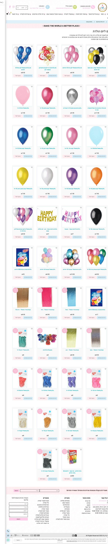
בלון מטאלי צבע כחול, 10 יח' (17, 148)
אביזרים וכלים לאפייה (36, 515)
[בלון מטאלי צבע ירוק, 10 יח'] (41, 146)
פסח (96, 14)
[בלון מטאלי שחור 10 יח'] (41, 469)
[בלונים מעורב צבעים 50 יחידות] (90, 307)
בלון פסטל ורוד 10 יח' (17, 108)
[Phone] (2, 531)
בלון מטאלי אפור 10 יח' (66, 431)
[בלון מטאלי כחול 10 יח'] (41, 388)
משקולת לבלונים (41, 350)
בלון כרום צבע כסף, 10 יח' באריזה (66, 108)
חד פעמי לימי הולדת (37, 523)
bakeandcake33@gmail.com (96, 505)
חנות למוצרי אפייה (37, 501)
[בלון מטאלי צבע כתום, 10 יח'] (90, 186)
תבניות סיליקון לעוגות (36, 517)
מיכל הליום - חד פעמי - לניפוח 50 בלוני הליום (66, 472)
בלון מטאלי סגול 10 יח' (66, 390)
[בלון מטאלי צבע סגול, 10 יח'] (66, 186)
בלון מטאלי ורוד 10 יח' (91, 390)
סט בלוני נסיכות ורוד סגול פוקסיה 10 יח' (91, 109)
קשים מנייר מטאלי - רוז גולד (17, 310)
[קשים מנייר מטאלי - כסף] (90, 347)
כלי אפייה (61, 515)
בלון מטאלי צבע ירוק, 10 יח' (41, 148)
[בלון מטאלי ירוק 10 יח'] (17, 348)
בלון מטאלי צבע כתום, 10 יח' (90, 189)
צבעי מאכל (60, 517)
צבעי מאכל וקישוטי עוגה (47, 14)
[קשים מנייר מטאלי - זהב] (66, 347)
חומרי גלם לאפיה (75, 14)
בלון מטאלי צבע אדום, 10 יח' (41, 108)
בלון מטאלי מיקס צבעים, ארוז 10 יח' (90, 269)
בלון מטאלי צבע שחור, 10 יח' (91, 229)
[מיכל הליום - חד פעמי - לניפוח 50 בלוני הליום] (66, 464)
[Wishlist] (4, 14)
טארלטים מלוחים (38, 507)
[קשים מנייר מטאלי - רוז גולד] (17, 307)
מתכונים (81, 511)
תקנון (82, 505)
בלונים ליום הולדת (97, 31)
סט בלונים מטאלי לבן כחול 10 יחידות (17, 69)
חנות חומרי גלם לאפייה (57, 519)
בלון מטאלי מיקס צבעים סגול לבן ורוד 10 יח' (17, 230)
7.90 (42, 113)
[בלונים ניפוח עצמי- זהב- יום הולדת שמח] (41, 225)
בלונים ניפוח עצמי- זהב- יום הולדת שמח (41, 230)
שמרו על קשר (100, 498)
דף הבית (103, 14)
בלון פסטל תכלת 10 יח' (91, 148)
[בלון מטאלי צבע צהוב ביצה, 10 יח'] (17, 186)
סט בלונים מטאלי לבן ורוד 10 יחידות (66, 68)
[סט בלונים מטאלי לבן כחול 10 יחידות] (17, 65)
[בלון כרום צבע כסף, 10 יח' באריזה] (66, 105)
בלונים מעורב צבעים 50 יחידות (91, 310)
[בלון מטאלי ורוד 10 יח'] (90, 388)
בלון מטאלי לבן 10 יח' (17, 431)
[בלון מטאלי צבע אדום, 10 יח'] (41, 105)
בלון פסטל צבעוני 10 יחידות (41, 269)
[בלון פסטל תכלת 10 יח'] (90, 146)
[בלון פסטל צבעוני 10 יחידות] (41, 267)
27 (67, 234)
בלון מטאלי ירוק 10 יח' (17, 350)
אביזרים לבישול (87, 14)
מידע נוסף (81, 509)
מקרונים (61, 509)
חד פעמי (8, 14)
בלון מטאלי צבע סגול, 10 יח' (66, 189)
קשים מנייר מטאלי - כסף (91, 350)
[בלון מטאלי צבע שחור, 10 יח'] (90, 226)
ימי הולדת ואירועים (32, 14)
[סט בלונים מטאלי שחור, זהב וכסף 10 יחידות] (90, 65)
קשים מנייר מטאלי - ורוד (41, 310)
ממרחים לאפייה (38, 513)
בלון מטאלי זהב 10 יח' (42, 431)
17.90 (91, 113)
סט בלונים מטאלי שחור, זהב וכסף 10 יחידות (91, 69)
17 (91, 315)
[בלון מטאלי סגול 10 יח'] (65, 388)
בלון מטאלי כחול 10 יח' (42, 390)
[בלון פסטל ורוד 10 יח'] (16, 106)
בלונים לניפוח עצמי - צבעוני (66, 229)
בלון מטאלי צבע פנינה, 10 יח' (41, 189)
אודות (82, 503)
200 (67, 476)
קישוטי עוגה (60, 503)
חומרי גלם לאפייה (37, 511)
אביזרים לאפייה (19, 14)
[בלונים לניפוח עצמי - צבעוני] (66, 225)
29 (18, 274)
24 (42, 73)
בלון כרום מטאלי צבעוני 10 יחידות (66, 269)
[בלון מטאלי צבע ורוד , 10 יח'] (66, 146)
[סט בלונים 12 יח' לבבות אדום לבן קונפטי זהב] (41, 65)
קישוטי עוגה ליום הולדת (36, 519)
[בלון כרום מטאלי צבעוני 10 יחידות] (66, 267)
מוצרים (61, 498)
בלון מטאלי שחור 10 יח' (41, 471)
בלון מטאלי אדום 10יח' (17, 390)
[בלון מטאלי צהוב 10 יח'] (90, 428)
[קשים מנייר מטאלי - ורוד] (41, 307)
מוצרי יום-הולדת (59, 511)
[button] (86, 75)
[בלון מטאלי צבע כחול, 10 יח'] (17, 146)
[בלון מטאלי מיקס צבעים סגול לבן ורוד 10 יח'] (17, 226)
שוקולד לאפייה (62, 14)
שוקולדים (61, 507)
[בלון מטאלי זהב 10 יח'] (41, 428)
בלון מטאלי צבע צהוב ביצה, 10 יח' (17, 189)
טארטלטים (60, 505)
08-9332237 (81, 8)
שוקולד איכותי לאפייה (36, 521)
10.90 (67, 274)
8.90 (91, 73)
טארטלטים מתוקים (37, 505)
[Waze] (2, 536)
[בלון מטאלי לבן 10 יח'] (16, 428)
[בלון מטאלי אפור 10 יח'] (66, 428)
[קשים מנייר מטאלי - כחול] (66, 306)
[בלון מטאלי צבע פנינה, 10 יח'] (41, 186)
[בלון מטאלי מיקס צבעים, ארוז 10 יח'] (90, 267)
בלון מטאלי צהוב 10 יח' (91, 431)
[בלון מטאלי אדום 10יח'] (16, 388)
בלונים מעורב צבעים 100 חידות (17, 269)
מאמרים (40, 498)
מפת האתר (80, 498)
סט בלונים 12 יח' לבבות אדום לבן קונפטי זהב (41, 69)
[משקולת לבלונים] (41, 347)
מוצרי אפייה (60, 513)
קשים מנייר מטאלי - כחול (66, 310)
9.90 (66, 113)
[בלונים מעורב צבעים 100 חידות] (16, 267)
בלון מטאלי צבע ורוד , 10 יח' (66, 148)
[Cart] (1, 14)
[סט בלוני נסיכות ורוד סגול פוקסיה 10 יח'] (90, 105)
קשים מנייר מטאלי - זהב (66, 350)
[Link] (2, 540)
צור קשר (103, 18)
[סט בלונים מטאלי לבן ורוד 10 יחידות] (66, 65)
